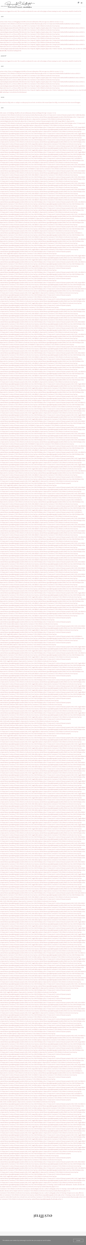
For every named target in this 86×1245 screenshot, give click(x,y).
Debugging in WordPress (20, 22)
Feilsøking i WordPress (15, 113)
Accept (78, 1240)
